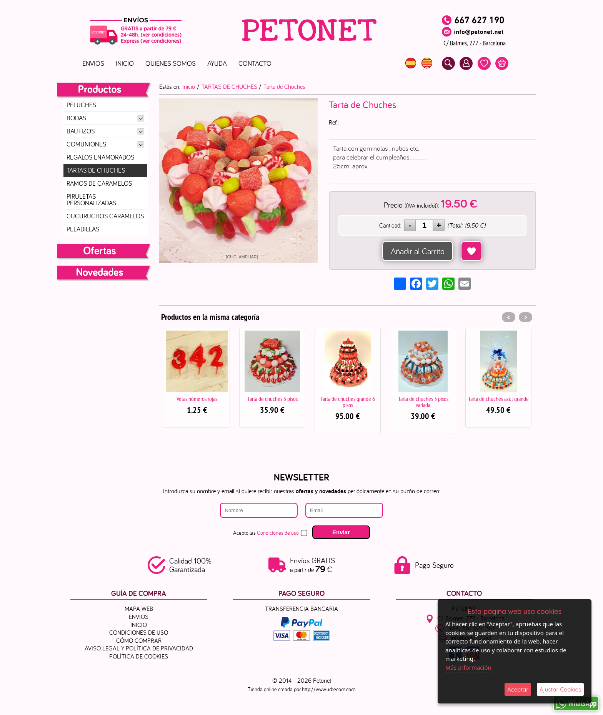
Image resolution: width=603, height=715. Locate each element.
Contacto (255, 63)
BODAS (105, 118)
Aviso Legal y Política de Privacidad (139, 648)
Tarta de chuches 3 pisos (272, 398)
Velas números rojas (197, 398)
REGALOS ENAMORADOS (100, 157)
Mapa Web (139, 608)
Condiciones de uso (278, 532)
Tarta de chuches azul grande (498, 398)
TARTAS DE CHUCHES (96, 170)
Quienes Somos (170, 63)
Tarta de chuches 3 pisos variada (423, 402)
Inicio (125, 63)
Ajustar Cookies (560, 689)
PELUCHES (81, 105)
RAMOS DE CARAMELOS (99, 183)
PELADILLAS (83, 229)
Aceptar (517, 689)
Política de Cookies (138, 656)
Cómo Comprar (139, 640)
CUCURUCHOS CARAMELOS (105, 216)
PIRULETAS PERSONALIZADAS (91, 199)
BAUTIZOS (105, 131)
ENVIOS (93, 63)
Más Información (468, 667)
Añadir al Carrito (418, 251)
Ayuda (217, 63)
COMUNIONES (105, 144)
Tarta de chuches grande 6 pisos (347, 402)
